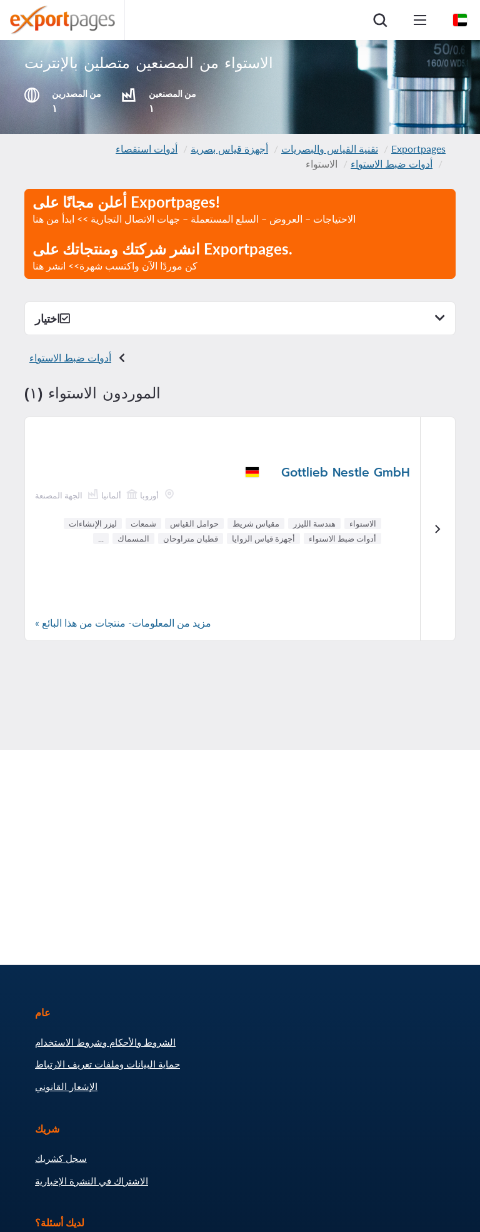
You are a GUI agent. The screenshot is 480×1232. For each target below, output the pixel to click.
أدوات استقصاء (147, 148)
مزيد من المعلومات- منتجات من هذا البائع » (123, 623)
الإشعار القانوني (66, 1086)
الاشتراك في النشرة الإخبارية (91, 1180)
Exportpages (418, 148)
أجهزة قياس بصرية (229, 148)
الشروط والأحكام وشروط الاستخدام (105, 1042)
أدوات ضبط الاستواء (391, 163)
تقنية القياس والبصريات (329, 148)
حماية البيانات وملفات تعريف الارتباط (107, 1063)
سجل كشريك (61, 1158)
